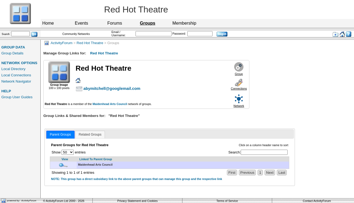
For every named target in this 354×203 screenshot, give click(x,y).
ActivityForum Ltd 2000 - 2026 (65, 200)
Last (281, 173)
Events (81, 23)
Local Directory (13, 69)
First (232, 173)
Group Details (12, 53)
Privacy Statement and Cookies (137, 200)
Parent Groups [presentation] (60, 134)
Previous (247, 173)
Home (48, 23)
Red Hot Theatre (90, 43)
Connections (239, 88)
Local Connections (16, 75)
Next (269, 173)
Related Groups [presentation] (90, 134)
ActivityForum (58, 43)
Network (239, 105)
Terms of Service (227, 200)
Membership (184, 23)
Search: (258, 152)
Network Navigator (16, 81)
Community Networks (76, 33)
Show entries (69, 152)
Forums (114, 23)
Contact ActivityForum (317, 200)
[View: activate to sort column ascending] (63, 159)
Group (239, 74)
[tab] (60, 135)
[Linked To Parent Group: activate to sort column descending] (183, 159)
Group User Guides (17, 97)
